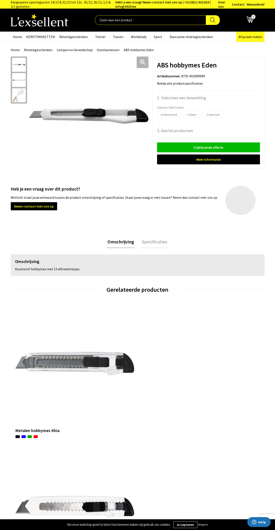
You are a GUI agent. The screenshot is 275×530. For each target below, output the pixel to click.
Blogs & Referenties (125, 424)
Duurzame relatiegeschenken (191, 37)
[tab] (121, 242)
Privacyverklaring (217, 424)
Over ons (221, 4)
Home (17, 37)
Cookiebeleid (213, 430)
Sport (158, 37)
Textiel (100, 37)
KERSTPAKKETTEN (40, 37)
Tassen (118, 37)
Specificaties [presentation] (154, 242)
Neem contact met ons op (34, 206)
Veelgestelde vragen (126, 437)
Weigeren (203, 524)
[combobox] (150, 20)
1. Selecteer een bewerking (181, 97)
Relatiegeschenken (73, 37)
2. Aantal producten (175, 130)
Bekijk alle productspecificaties (181, 83)
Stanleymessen (108, 50)
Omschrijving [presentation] (121, 242)
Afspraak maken (250, 37)
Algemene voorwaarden (221, 417)
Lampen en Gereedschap (75, 50)
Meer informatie (208, 159)
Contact (238, 4)
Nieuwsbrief (255, 4)
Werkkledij (138, 37)
